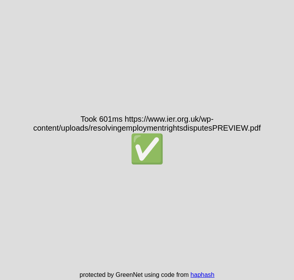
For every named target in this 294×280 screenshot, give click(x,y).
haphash (202, 274)
